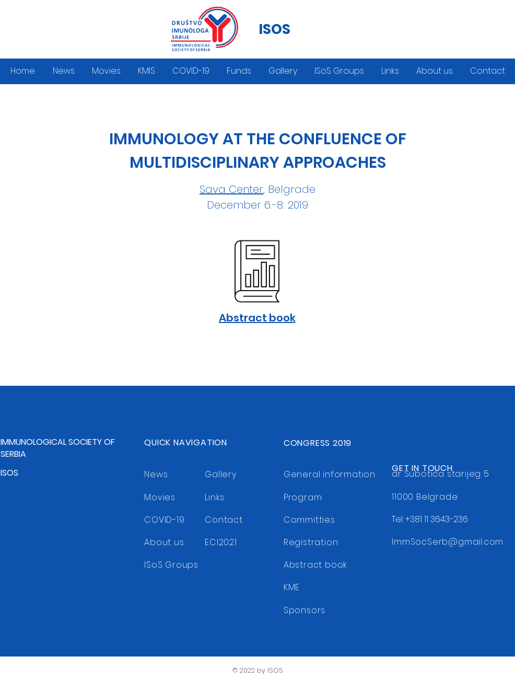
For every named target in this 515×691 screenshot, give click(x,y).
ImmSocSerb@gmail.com (448, 542)
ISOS (274, 29)
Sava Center (231, 189)
